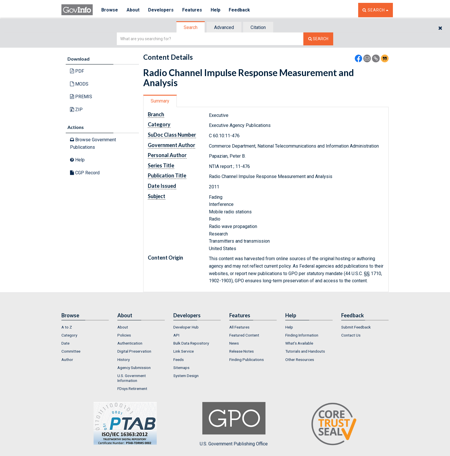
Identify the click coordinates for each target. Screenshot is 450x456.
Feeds (178, 359)
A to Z (66, 327)
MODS (79, 84)
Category (69, 335)
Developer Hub (186, 327)
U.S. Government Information (131, 377)
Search (190, 27)
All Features (239, 327)
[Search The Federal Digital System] (318, 38)
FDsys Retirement (132, 388)
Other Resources (299, 359)
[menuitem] (85, 327)
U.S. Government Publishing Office (234, 424)
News (234, 343)
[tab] (190, 27)
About (133, 10)
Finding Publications (246, 359)
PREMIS (81, 96)
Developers (161, 10)
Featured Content (244, 335)
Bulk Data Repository (191, 343)
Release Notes (241, 351)
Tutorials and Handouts (305, 351)
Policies (124, 335)
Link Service (183, 351)
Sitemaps (181, 367)
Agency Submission (134, 367)
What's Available (299, 343)
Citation (258, 27)
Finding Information (301, 335)
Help (215, 10)
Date (65, 343)
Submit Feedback (356, 327)
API (176, 335)
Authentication (129, 343)
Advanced (224, 27)
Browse (109, 10)
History (123, 359)
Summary (160, 101)
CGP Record (85, 172)
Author (67, 359)
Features (192, 10)
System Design (186, 375)
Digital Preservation (134, 351)
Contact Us (350, 335)
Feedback (239, 10)
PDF (77, 71)
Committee (70, 351)
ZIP (76, 109)
